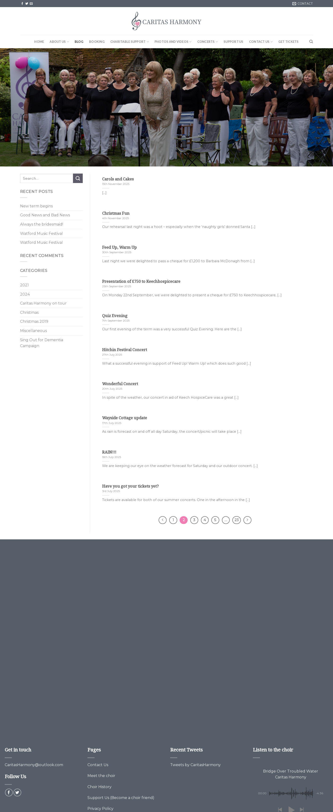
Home (39, 42)
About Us (59, 41)
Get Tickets (288, 42)
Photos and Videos (173, 41)
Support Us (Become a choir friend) (120, 797)
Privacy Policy (100, 808)
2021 (24, 285)
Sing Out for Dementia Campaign (41, 343)
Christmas (29, 312)
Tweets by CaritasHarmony (195, 765)
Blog (79, 42)
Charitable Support (129, 41)
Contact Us (261, 41)
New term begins (36, 206)
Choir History (99, 787)
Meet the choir (101, 775)
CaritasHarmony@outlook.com (34, 765)
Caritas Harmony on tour (43, 303)
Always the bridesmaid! (41, 224)
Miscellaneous (33, 330)
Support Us (233, 42)
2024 (25, 294)
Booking (97, 42)
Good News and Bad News (45, 215)
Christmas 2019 (34, 321)
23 (236, 520)
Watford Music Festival (41, 233)
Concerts (207, 41)
